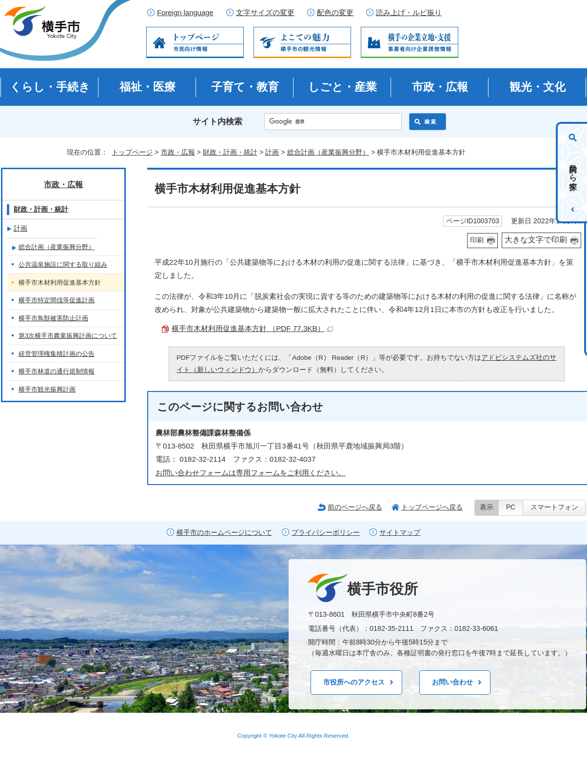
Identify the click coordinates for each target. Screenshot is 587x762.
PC (510, 507)
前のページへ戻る (355, 507)
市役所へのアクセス (354, 682)
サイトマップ (399, 532)
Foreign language (185, 13)
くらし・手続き (50, 86)
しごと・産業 (342, 86)
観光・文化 (537, 86)
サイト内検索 (217, 121)
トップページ (132, 152)
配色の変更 (335, 13)
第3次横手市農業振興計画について (68, 335)
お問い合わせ (452, 682)
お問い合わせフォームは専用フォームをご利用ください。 (251, 473)
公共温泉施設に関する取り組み (63, 264)
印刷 (477, 240)
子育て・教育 (245, 86)
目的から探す (573, 172)
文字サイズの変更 (265, 13)
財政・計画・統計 (230, 152)
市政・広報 (440, 86)
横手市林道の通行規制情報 (57, 371)
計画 (272, 152)
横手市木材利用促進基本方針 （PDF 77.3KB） (252, 328)
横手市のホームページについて (224, 532)
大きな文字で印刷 (536, 239)
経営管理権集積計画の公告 (57, 353)
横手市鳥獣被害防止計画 (53, 318)
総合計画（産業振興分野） (328, 152)
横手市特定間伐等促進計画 (57, 300)
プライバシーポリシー (326, 532)
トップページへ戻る (432, 507)
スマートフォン (554, 507)
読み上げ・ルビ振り (409, 13)
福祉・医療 (147, 86)
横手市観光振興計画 (47, 389)
